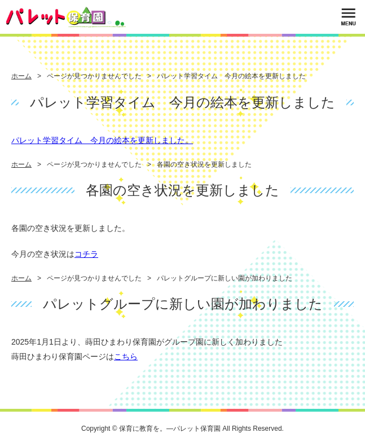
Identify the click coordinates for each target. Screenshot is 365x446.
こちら (126, 356)
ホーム (21, 76)
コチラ (86, 253)
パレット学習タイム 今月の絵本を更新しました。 (102, 140)
